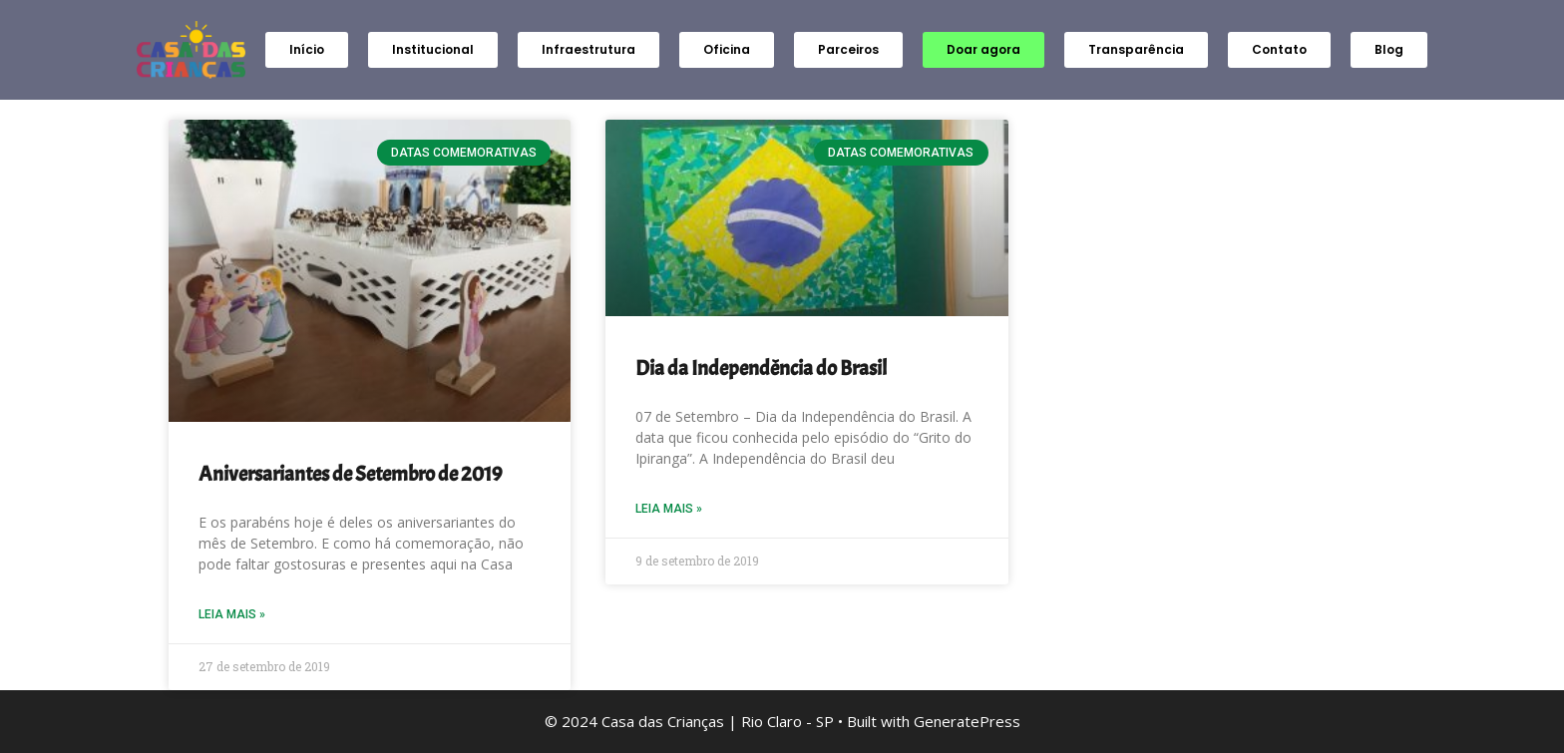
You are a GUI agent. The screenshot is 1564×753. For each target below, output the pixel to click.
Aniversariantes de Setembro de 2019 (350, 474)
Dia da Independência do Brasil (761, 368)
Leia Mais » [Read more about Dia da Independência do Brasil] (668, 509)
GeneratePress (967, 721)
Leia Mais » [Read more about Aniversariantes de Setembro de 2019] (231, 614)
